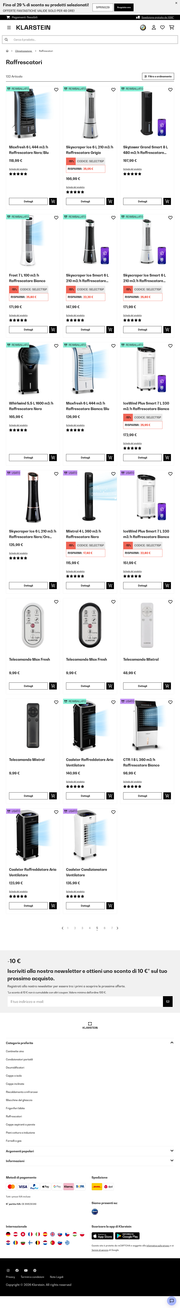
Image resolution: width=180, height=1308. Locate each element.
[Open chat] (171, 1300)
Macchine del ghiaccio (21, 1111)
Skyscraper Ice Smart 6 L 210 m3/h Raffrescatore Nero (90, 281)
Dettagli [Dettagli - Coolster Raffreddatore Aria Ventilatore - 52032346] (85, 804)
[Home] (11, 50)
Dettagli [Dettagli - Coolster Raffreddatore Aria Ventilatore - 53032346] (28, 915)
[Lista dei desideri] (162, 27)
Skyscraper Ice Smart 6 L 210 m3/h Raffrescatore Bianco (147, 281)
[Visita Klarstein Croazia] (8, 1254)
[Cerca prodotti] (90, 39)
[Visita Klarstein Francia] (30, 1245)
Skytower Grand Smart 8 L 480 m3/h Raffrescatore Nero (145, 151)
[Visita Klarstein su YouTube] (26, 1281)
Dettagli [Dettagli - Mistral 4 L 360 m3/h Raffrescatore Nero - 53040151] (85, 592)
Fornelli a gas (15, 1152)
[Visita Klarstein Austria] (15, 1245)
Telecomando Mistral (143, 666)
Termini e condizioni (35, 1288)
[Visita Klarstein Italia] (38, 1245)
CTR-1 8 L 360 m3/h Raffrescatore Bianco (143, 770)
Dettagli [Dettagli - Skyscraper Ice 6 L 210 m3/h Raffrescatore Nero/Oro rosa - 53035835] (28, 592)
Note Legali (63, 1288)
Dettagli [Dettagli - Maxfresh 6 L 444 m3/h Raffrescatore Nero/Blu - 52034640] (28, 203)
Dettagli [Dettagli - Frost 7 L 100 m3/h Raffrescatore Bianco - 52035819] (28, 333)
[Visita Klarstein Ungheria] (75, 1245)
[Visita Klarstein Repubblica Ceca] (67, 1245)
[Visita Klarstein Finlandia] (30, 1254)
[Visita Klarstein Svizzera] (23, 1245)
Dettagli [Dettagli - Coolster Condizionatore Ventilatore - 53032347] (85, 915)
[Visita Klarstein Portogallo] (52, 1254)
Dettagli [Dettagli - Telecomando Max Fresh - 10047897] (28, 693)
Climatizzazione (25, 50)
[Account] (154, 27)
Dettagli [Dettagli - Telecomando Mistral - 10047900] (28, 804)
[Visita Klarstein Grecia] (67, 1254)
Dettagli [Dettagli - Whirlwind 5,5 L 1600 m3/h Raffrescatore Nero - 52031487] (28, 462)
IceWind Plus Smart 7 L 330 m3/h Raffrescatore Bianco (146, 410)
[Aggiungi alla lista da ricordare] (56, 91)
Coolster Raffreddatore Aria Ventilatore (88, 770)
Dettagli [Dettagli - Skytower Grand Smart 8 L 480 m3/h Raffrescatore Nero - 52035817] (142, 203)
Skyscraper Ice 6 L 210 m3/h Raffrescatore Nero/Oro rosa (30, 540)
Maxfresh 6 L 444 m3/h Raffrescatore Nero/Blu (31, 151)
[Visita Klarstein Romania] (15, 1254)
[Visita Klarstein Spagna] (45, 1245)
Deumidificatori (17, 1079)
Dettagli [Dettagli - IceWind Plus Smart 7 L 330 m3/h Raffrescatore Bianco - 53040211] (142, 592)
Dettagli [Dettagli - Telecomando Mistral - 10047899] (142, 693)
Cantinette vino (16, 1062)
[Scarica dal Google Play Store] (127, 1247)
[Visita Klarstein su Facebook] (17, 1281)
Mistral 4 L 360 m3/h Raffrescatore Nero (86, 540)
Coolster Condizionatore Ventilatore (89, 882)
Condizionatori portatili (22, 1070)
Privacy (11, 1288)
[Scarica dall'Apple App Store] (102, 1247)
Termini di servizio (103, 1261)
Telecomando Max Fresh (32, 666)
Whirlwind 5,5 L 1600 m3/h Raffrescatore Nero (29, 410)
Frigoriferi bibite (17, 1119)
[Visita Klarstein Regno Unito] (52, 1245)
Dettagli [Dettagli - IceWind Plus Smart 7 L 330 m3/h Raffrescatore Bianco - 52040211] (142, 462)
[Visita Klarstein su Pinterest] (35, 1281)
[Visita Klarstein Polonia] (82, 1245)
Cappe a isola (15, 1087)
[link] (33, 114)
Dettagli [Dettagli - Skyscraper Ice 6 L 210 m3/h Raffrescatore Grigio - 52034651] (85, 203)
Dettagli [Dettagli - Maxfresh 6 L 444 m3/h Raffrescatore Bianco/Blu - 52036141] (85, 462)
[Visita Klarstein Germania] (8, 1245)
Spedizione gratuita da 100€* (155, 17)
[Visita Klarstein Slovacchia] (60, 1245)
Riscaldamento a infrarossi (25, 1103)
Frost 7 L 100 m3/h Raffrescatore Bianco (29, 281)
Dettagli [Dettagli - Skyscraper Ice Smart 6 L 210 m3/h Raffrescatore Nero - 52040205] (85, 333)
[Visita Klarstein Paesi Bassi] (45, 1254)
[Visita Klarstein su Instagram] (8, 1281)
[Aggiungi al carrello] (53, 203)
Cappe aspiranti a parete (23, 1135)
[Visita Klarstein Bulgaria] (23, 1254)
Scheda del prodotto (19, 170)
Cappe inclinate (17, 1095)
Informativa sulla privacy (159, 1256)
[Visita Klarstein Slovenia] (60, 1254)
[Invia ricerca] (6, 39)
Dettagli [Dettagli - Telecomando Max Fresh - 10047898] (85, 693)
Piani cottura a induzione (23, 1144)
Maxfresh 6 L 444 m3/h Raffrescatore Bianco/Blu (88, 410)
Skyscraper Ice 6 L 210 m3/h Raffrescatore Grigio (87, 151)
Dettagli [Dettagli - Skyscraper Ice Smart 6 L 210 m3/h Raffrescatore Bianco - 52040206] (142, 333)
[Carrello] (171, 27)
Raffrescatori (49, 50)
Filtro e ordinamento (155, 76)
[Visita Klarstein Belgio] (38, 1254)
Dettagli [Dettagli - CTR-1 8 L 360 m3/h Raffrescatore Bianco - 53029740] (142, 804)
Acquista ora (122, 7)
